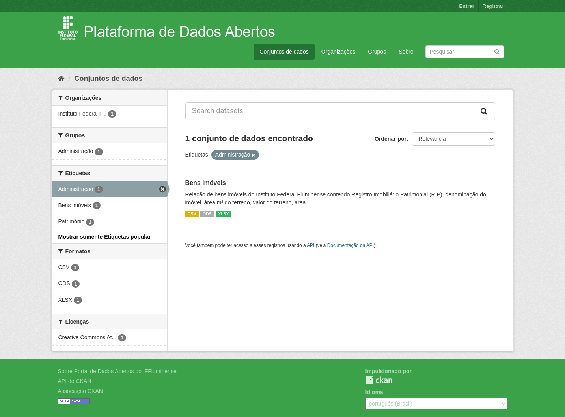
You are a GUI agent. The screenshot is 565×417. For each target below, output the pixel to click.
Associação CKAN (80, 391)
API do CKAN (74, 381)
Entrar (466, 6)
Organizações (338, 52)
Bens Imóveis (205, 183)
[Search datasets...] (329, 111)
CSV (192, 213)
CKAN (378, 380)
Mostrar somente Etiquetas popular (104, 237)
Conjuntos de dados (284, 52)
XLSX (223, 213)
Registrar (493, 6)
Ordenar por (391, 139)
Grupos (377, 52)
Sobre (406, 52)
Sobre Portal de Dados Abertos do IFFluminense (117, 371)
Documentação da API (350, 245)
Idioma (374, 392)
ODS (207, 213)
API (310, 245)
